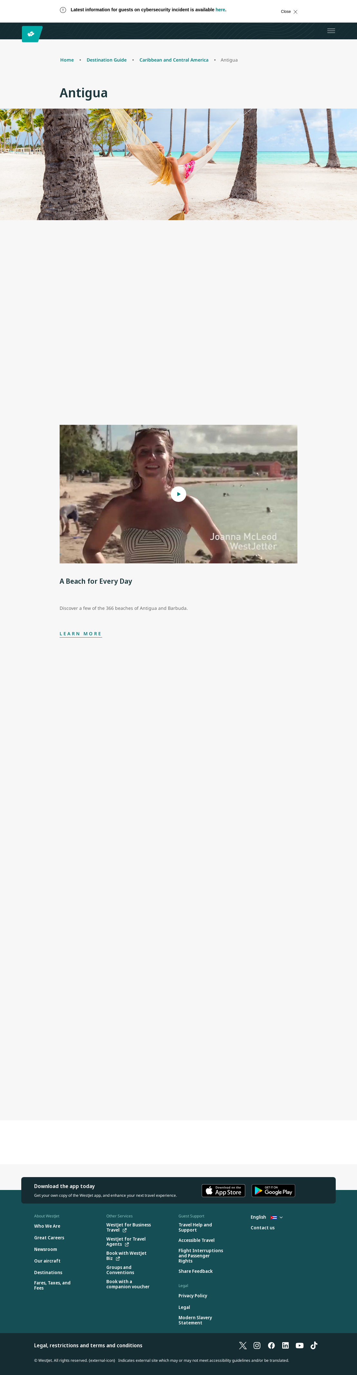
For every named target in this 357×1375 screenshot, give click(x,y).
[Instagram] (257, 1345)
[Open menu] (331, 31)
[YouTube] (300, 1345)
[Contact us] (263, 1228)
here (220, 9)
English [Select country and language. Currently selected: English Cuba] (267, 1217)
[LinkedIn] (285, 1345)
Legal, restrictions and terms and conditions (88, 1345)
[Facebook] (271, 1345)
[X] (243, 1345)
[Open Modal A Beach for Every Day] (178, 494)
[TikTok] (314, 1345)
